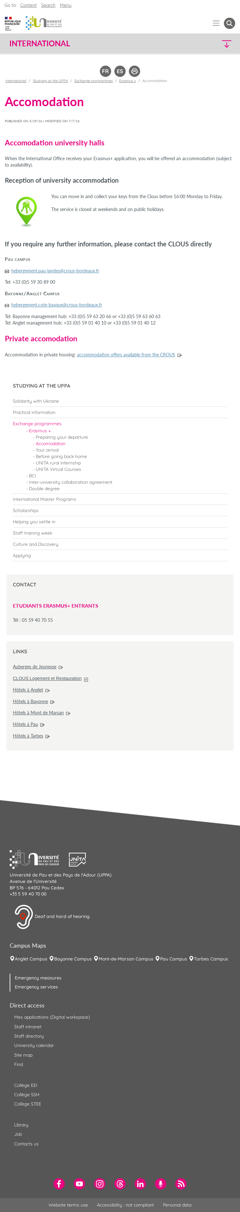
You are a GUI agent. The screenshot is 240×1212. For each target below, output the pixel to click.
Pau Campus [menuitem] (173, 959)
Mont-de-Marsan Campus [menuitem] (126, 959)
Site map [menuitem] (23, 1055)
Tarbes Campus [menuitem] (211, 959)
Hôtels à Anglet (28, 690)
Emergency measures (38, 978)
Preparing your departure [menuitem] (62, 437)
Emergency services (36, 987)
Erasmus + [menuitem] (40, 431)
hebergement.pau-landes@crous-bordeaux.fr (55, 270)
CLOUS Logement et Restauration (47, 678)
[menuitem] (120, 401)
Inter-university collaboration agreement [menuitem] (70, 482)
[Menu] (216, 23)
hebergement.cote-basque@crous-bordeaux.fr (56, 305)
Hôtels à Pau (25, 724)
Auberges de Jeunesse (34, 666)
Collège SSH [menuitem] (26, 1094)
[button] (207, 43)
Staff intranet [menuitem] (28, 1027)
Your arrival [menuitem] (47, 450)
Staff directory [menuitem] (29, 1036)
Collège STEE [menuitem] (27, 1104)
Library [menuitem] (21, 1125)
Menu (66, 5)
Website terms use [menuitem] (68, 1205)
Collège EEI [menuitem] (25, 1085)
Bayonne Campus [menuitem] (73, 959)
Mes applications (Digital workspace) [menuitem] (52, 1017)
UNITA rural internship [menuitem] (58, 463)
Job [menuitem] (18, 1134)
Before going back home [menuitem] (61, 456)
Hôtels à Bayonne (30, 701)
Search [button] (48, 5)
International (15, 80)
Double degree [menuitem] (44, 488)
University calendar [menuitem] (34, 1045)
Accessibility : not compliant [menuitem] (125, 1205)
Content (28, 5)
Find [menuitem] (18, 1064)
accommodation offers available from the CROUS (126, 354)
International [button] (39, 43)
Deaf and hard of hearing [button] (52, 917)
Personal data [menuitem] (177, 1205)
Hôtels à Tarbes (28, 736)
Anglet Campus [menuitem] (31, 959)
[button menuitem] (229, 23)
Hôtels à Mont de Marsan (38, 712)
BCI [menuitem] (32, 476)
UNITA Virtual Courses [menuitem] (58, 469)
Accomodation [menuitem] (50, 443)
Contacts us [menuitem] (26, 1144)
